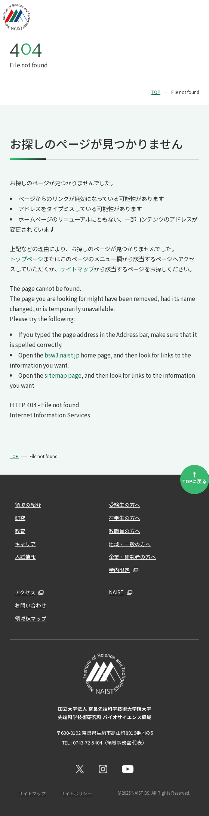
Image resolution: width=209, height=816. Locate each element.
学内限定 (119, 569)
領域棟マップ (30, 618)
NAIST (116, 592)
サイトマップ (77, 269)
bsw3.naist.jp (62, 355)
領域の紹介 (28, 504)
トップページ (26, 259)
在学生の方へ (124, 517)
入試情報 (25, 556)
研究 (20, 517)
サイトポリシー (76, 794)
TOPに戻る (194, 477)
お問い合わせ (30, 605)
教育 (20, 531)
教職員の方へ (124, 531)
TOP (155, 92)
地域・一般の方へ (130, 544)
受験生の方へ (124, 504)
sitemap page (63, 375)
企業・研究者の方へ (132, 556)
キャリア (25, 544)
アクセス (25, 592)
